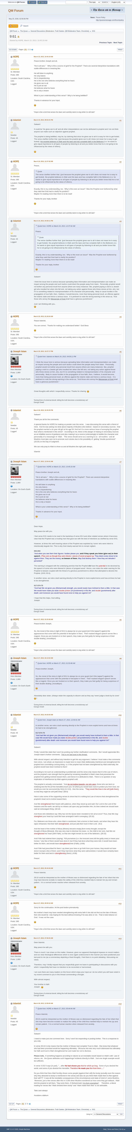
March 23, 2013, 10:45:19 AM (43, 56)
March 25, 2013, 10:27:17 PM (43, 351)
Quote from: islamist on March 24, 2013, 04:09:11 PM (57, 357)
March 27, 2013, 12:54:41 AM (43, 461)
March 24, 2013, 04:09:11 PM (43, 221)
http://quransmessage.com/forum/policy (110, 20)
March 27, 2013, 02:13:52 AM (43, 658)
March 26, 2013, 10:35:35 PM (43, 410)
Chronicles (85, 31)
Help (104, 1129)
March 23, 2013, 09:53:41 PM (43, 120)
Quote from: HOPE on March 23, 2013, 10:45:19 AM (56, 467)
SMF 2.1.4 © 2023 (12, 1129)
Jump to (89, 1114)
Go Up (11, 1104)
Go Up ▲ (122, 1129)
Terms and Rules (113, 1129)
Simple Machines (24, 1129)
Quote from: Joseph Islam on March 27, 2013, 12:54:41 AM (59, 720)
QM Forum (15, 10)
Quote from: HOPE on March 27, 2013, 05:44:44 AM (56, 1009)
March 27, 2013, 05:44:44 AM (43, 868)
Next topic (117, 43)
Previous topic (105, 43)
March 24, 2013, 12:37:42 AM (43, 161)
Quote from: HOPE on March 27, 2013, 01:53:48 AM (56, 663)
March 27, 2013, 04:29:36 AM (43, 714)
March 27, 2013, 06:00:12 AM (43, 903)
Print (120, 49)
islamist (17, 120)
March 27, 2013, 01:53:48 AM (43, 619)
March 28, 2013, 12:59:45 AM (43, 1003)
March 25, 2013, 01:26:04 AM (43, 316)
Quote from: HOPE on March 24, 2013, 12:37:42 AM (56, 226)
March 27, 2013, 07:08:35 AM (43, 938)
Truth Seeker (59, 31)
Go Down (13, 49)
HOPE (16, 57)
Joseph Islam (19, 351)
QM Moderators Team (72, 31)
